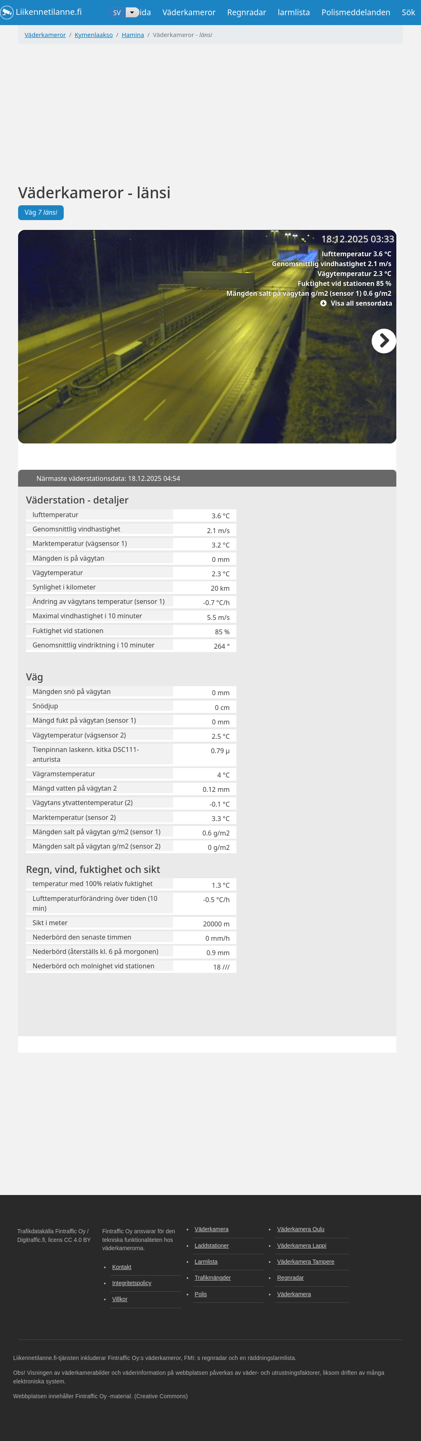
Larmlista (206, 1262)
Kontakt (121, 1267)
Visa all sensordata (361, 303)
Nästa (384, 341)
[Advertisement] (210, 108)
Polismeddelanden (356, 12)
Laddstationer (212, 1246)
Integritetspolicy (131, 1283)
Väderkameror (188, 12)
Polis (201, 1294)
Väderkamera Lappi (301, 1246)
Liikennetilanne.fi (41, 12)
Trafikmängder (213, 1278)
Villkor (119, 1299)
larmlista (294, 12)
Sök (408, 12)
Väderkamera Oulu (300, 1229)
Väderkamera (212, 1229)
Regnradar (246, 12)
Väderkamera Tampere (305, 1262)
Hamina (133, 34)
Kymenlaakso (94, 34)
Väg (41, 212)
